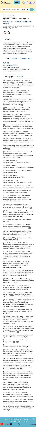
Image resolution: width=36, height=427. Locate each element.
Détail (7, 59)
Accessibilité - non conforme (12, 419)
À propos (26, 419)
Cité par (20, 77)
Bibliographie (10, 77)
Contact (25, 421)
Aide (33, 419)
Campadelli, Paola (8, 21)
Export (14, 59)
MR (4, 62)
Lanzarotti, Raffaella (21, 21)
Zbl (8, 62)
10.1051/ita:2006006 (11, 65)
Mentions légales (16, 421)
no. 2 (9, 16)
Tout (22, 9)
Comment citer (25, 59)
